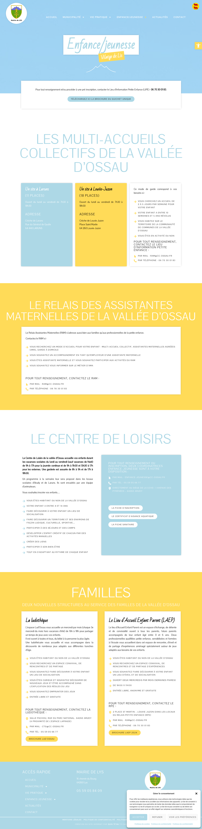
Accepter (138, 817)
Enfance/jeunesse (132, 17)
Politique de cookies (142, 824)
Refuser (157, 817)
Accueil (51, 17)
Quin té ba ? (114, 824)
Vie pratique (100, 17)
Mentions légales (72, 820)
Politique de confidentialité (161, 824)
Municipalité (74, 17)
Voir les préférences (182, 817)
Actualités (160, 17)
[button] (198, 45)
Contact (180, 17)
